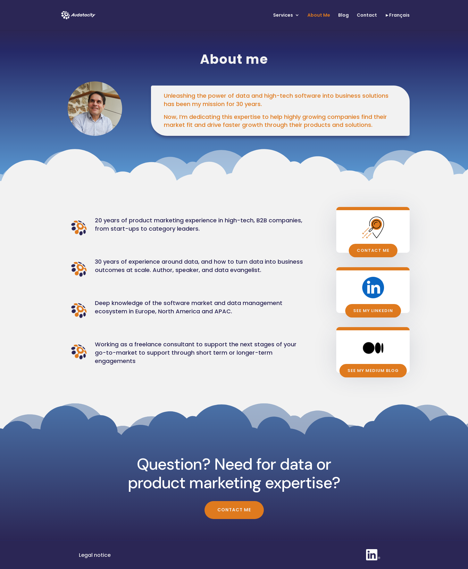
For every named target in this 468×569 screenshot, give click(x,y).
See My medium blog (373, 370)
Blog (343, 15)
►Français (397, 15)
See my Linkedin (373, 311)
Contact (367, 15)
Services (283, 15)
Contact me (373, 250)
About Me (318, 15)
